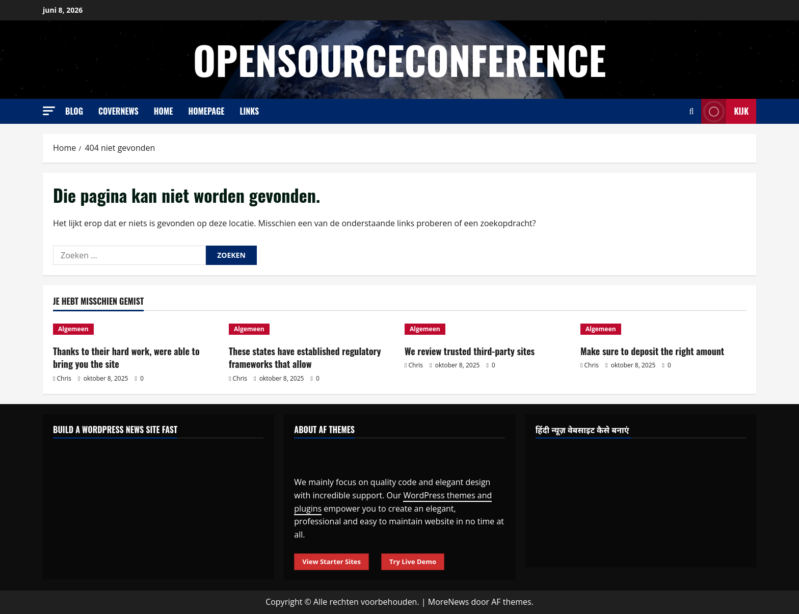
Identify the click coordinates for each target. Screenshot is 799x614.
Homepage (206, 111)
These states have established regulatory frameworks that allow (305, 357)
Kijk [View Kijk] (725, 111)
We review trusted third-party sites (470, 351)
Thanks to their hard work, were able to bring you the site (126, 357)
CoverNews (118, 111)
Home (163, 111)
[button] (49, 110)
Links (249, 111)
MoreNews (448, 601)
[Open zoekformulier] (691, 111)
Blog (74, 111)
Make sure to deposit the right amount (652, 351)
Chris (64, 378)
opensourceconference (399, 59)
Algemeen (73, 329)
